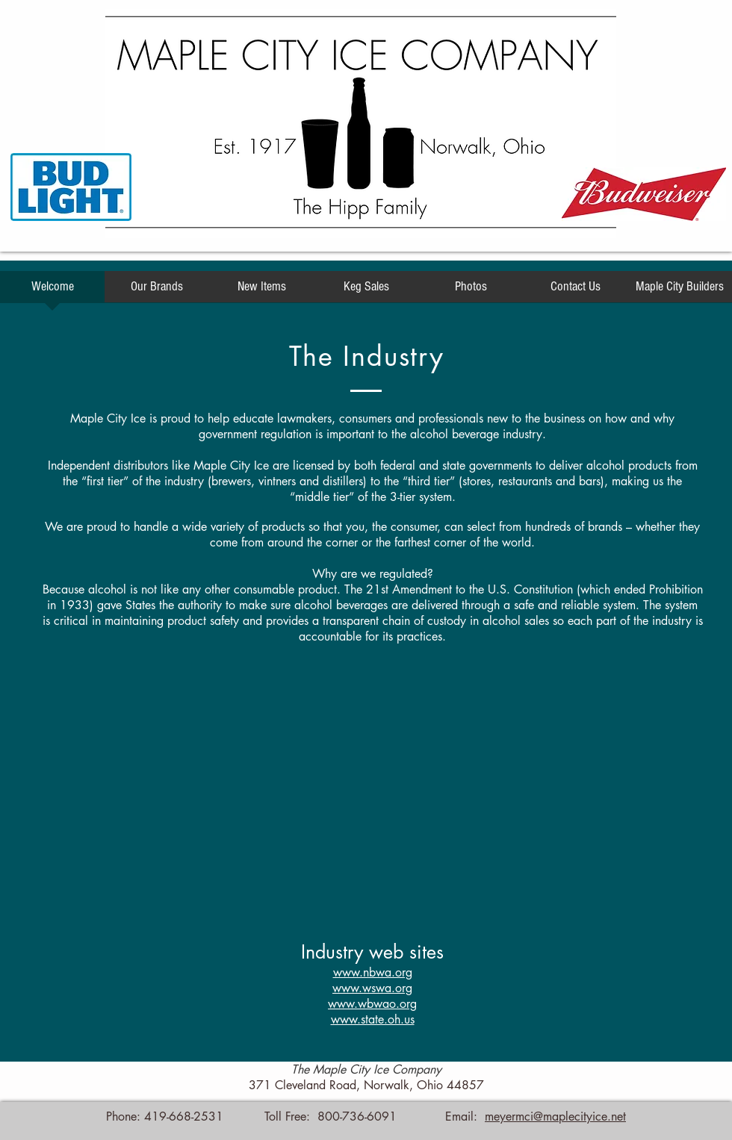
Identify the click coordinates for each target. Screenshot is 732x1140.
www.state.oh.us (373, 1019)
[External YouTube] (372, 808)
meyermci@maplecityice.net (555, 1116)
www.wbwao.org (372, 1004)
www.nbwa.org (372, 972)
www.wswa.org (372, 988)
